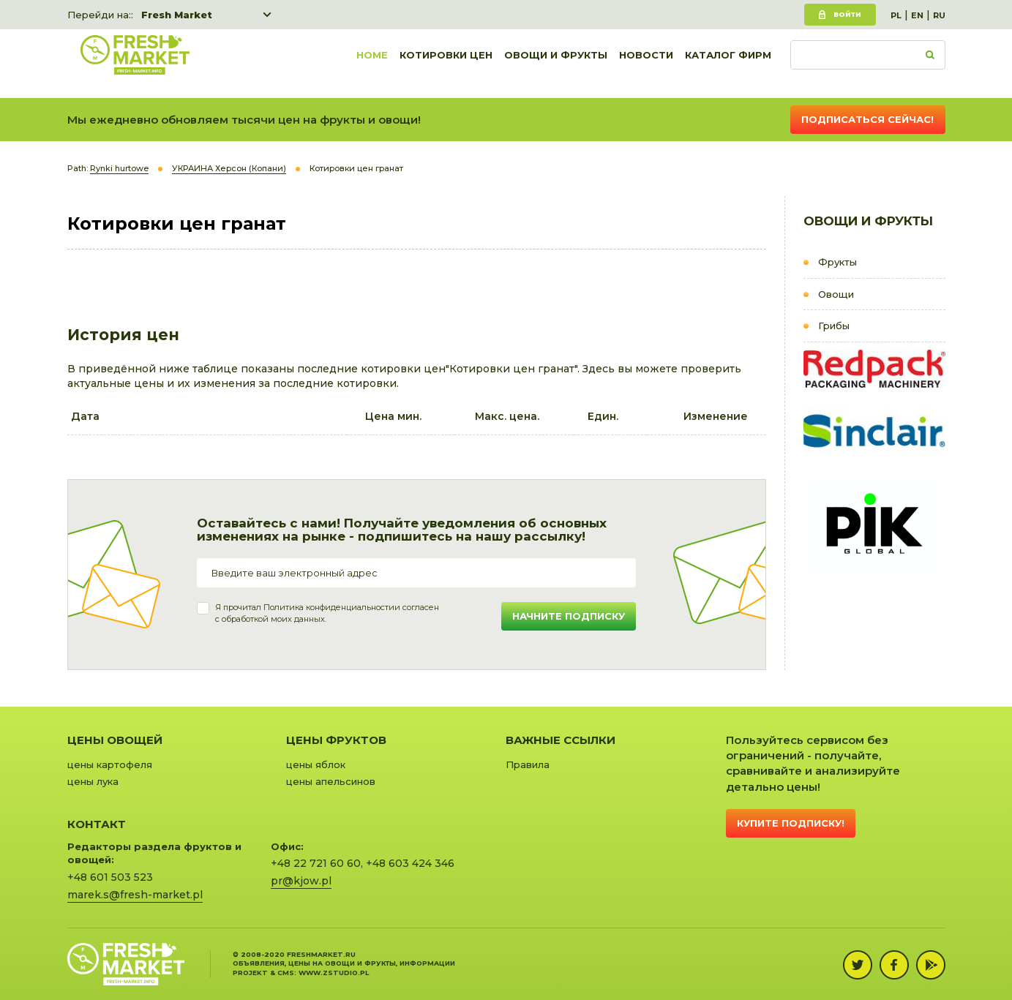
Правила (528, 764)
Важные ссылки (560, 740)
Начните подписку (568, 616)
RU (939, 15)
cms (285, 973)
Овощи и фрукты (555, 63)
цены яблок (315, 764)
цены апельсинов (330, 781)
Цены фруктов (336, 740)
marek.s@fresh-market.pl (135, 894)
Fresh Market (176, 14)
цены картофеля (109, 764)
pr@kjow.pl (301, 880)
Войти (847, 14)
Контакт (96, 824)
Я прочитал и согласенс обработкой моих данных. (327, 613)
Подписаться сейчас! (867, 119)
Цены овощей (114, 740)
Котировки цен (446, 63)
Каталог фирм (728, 63)
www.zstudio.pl (334, 973)
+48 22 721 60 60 (316, 863)
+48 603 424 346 (410, 863)
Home (372, 63)
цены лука (93, 781)
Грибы (834, 325)
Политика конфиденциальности (328, 607)
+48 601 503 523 (110, 877)
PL (896, 15)
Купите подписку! (790, 823)
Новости (646, 63)
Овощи (836, 294)
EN (917, 15)
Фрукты (837, 262)
